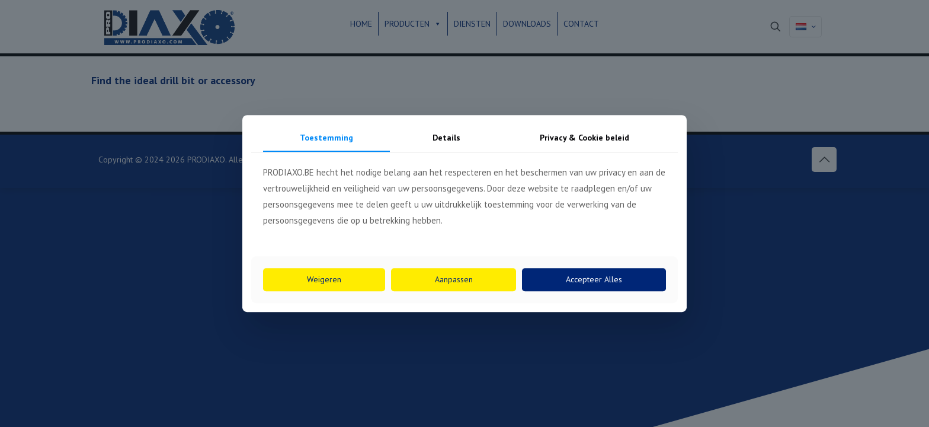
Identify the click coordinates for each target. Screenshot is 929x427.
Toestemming (326, 137)
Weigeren (324, 279)
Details (446, 137)
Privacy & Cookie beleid (584, 137)
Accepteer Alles (594, 279)
